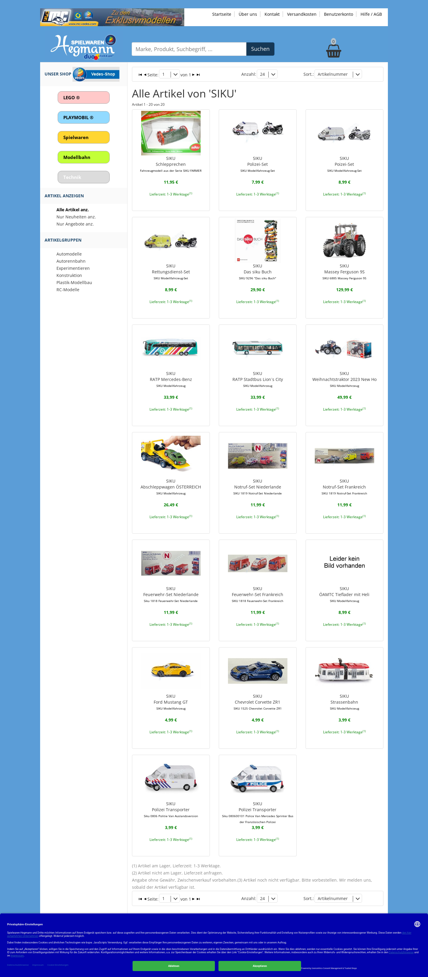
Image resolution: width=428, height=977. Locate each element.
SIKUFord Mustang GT (171, 701)
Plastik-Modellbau (74, 282)
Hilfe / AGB (371, 14)
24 (262, 74)
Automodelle (69, 254)
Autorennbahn (71, 261)
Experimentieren (73, 268)
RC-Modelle (67, 289)
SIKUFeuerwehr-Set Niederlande (171, 594)
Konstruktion (69, 275)
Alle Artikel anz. (72, 209)
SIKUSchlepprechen (171, 164)
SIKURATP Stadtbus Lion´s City (257, 379)
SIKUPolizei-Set (257, 164)
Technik (72, 177)
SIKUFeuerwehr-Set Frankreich (257, 594)
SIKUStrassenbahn (344, 701)
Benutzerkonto (338, 14)
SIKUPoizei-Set (344, 164)
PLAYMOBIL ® (78, 117)
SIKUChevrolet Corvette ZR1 (258, 701)
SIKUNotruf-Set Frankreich (344, 486)
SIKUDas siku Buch (257, 271)
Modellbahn (76, 157)
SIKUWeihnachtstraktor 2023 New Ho (344, 379)
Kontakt (272, 14)
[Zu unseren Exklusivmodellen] (112, 17)
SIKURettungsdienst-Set (171, 271)
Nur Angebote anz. (75, 224)
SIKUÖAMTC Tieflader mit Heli (344, 594)
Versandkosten (302, 14)
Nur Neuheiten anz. (76, 217)
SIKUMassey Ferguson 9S (344, 271)
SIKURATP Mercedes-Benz (171, 379)
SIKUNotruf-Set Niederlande (257, 486)
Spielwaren (76, 137)
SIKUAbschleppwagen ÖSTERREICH (171, 486)
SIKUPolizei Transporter (171, 809)
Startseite (221, 14)
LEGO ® (71, 97)
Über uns (248, 14)
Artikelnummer (333, 74)
